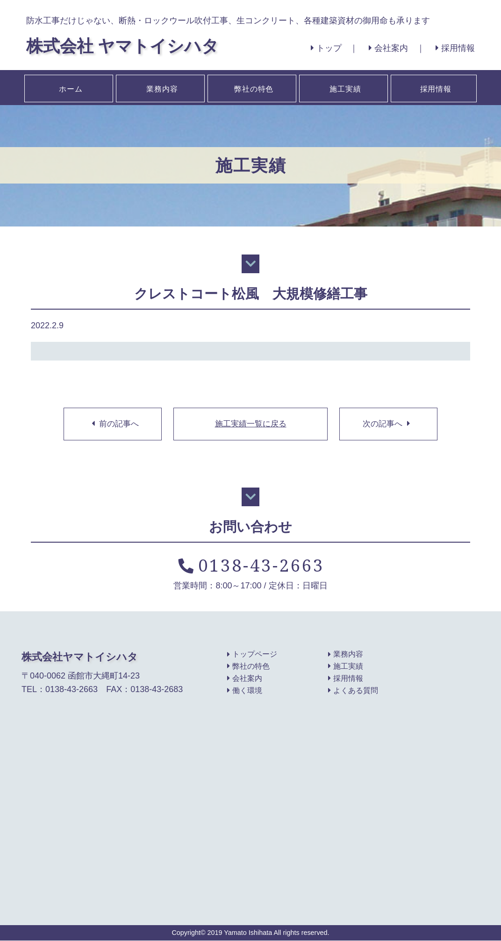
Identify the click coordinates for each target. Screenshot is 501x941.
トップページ (252, 655)
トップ (325, 48)
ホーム (69, 87)
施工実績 (344, 87)
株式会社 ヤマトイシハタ (122, 45)
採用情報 (455, 48)
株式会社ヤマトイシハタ (79, 657)
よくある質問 (353, 691)
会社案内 (388, 48)
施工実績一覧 (250, 424)
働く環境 (244, 691)
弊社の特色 (253, 87)
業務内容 (161, 87)
